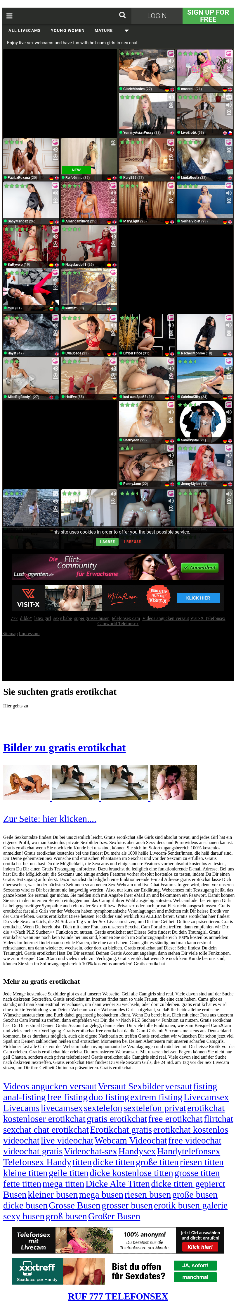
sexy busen (23, 1216)
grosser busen (127, 1205)
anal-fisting (24, 1097)
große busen (195, 1194)
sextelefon (103, 1108)
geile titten (68, 1173)
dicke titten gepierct (188, 1183)
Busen (15, 1194)
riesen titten (202, 1162)
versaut (178, 1086)
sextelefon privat (155, 1108)
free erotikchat (175, 1118)
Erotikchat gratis (121, 1129)
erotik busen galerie (191, 1205)
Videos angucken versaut (50, 1086)
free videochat (194, 1140)
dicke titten (114, 1162)
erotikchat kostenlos (190, 1129)
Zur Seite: (23, 818)
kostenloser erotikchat (44, 1118)
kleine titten (25, 1173)
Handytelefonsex (188, 1151)
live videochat (67, 1140)
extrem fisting (156, 1097)
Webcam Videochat (131, 1140)
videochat (21, 1140)
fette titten (22, 1183)
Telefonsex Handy (37, 1162)
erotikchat (206, 1108)
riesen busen (147, 1194)
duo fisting (109, 1097)
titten (82, 1162)
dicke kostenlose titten (131, 1173)
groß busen (66, 1216)
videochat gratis (33, 1151)
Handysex (137, 1151)
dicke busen (25, 1205)
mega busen (101, 1194)
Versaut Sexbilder (131, 1086)
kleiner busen (53, 1194)
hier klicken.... (69, 818)
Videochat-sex (90, 1151)
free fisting (67, 1097)
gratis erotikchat (117, 1118)
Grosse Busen (74, 1205)
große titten (157, 1162)
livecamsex (62, 1108)
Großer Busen (114, 1216)
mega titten (63, 1183)
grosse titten (197, 1173)
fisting (205, 1086)
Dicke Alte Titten (118, 1183)
